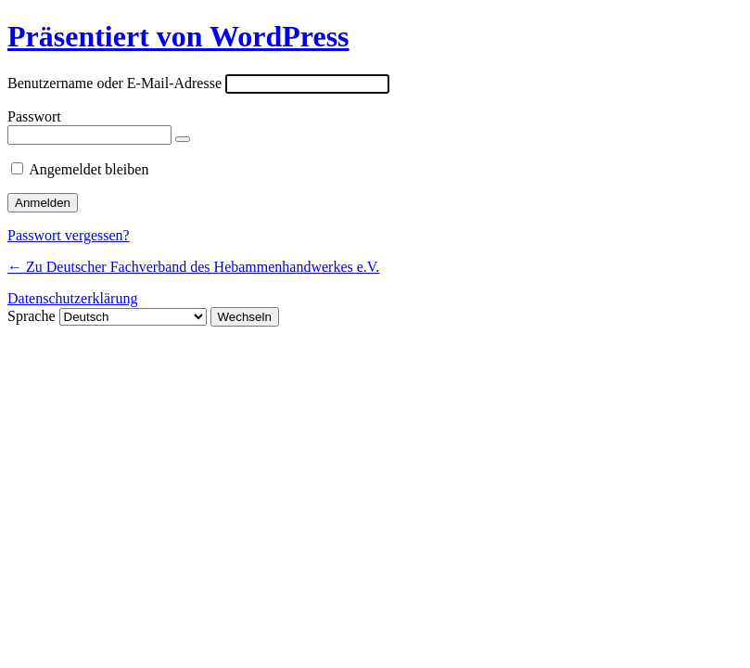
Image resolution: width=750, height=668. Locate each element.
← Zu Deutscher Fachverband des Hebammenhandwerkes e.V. (193, 267)
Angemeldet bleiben (88, 169)
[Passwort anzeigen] (182, 139)
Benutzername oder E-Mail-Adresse (114, 83)
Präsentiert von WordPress (178, 36)
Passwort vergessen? (68, 235)
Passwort (34, 116)
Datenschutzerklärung (72, 298)
